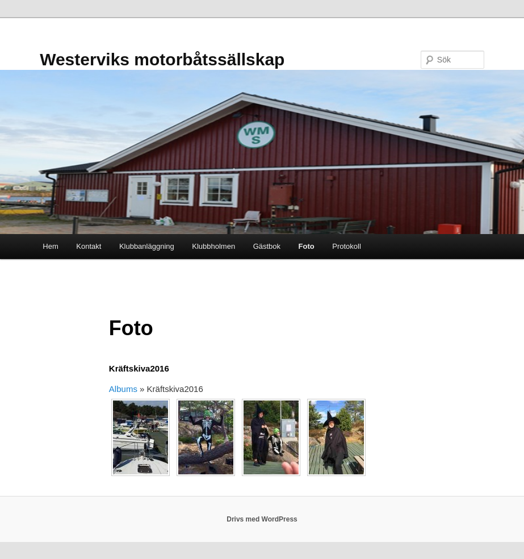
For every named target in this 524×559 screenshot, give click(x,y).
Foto (307, 246)
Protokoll (346, 246)
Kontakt (88, 246)
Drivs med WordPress (262, 519)
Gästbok (266, 246)
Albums (123, 389)
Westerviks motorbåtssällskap (162, 59)
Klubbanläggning (146, 246)
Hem (50, 246)
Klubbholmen (213, 246)
